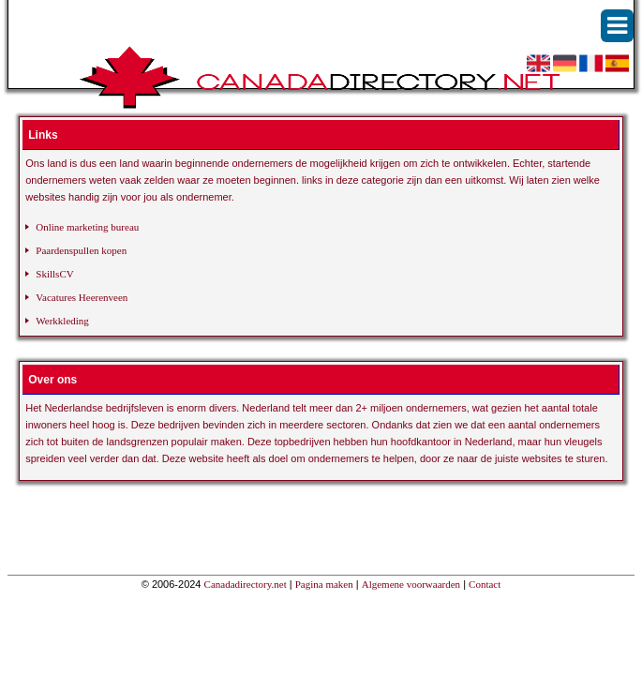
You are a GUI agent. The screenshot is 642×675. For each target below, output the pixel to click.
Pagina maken (324, 584)
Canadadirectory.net (245, 584)
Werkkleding (62, 320)
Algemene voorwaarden (411, 584)
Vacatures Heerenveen (81, 297)
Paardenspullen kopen (81, 250)
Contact (484, 584)
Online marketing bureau (87, 226)
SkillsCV (54, 273)
